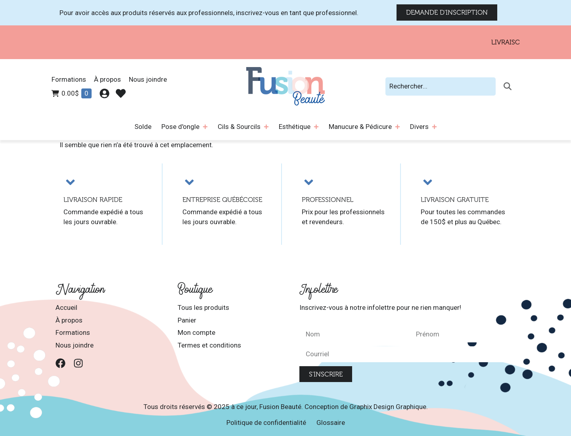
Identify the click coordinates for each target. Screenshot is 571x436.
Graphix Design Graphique (387, 407)
